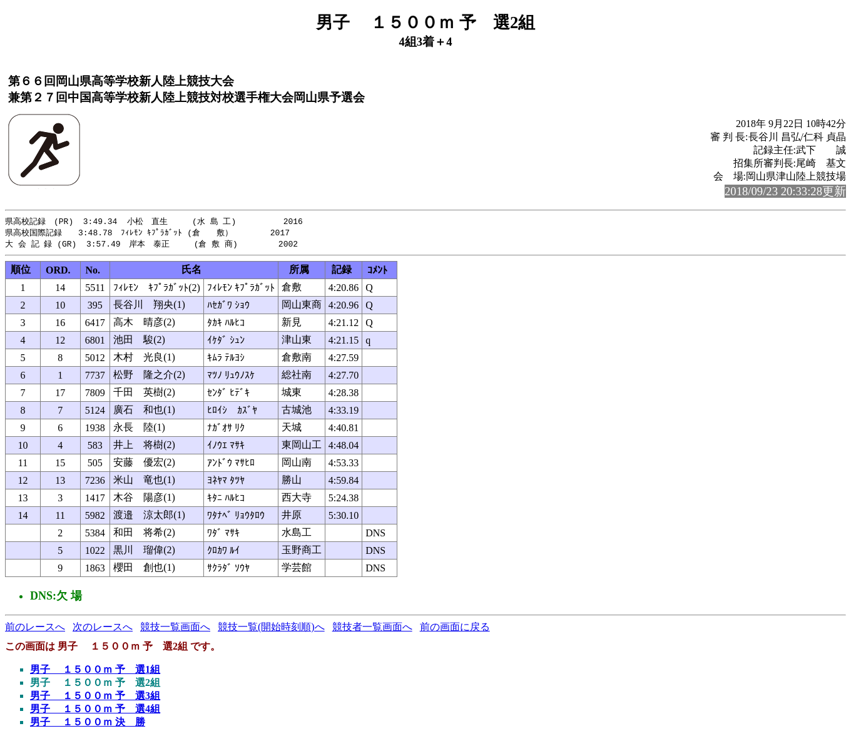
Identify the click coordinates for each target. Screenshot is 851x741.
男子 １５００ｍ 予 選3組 (95, 697)
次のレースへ (103, 628)
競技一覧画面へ (175, 628)
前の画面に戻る (455, 628)
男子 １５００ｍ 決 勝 (87, 723)
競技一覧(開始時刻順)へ (271, 628)
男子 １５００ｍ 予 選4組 (95, 710)
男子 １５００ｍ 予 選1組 (95, 671)
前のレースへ (35, 628)
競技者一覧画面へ (372, 628)
